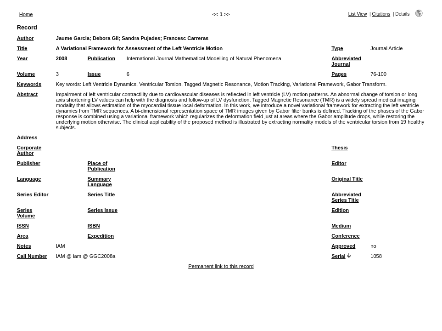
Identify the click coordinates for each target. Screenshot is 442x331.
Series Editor (33, 194)
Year (22, 58)
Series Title (101, 194)
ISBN (94, 225)
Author (25, 38)
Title (22, 48)
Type (337, 48)
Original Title (347, 179)
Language (29, 179)
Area (22, 236)
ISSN (23, 225)
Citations (381, 14)
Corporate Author (29, 150)
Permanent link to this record (220, 266)
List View (357, 14)
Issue (94, 74)
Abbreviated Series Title (346, 197)
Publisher (28, 163)
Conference (345, 236)
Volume (26, 74)
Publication (101, 58)
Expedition (101, 236)
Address (27, 137)
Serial (338, 256)
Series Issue (102, 210)
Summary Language (100, 181)
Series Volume (26, 212)
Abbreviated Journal (346, 61)
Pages (339, 74)
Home (26, 14)
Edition (340, 210)
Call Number (32, 256)
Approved (343, 246)
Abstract (27, 94)
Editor (338, 163)
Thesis (339, 147)
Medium (341, 225)
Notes (24, 246)
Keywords (29, 84)
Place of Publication (101, 165)
